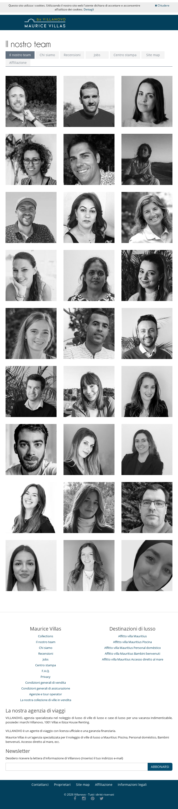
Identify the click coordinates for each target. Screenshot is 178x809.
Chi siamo (47, 55)
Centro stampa (125, 55)
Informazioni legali (132, 784)
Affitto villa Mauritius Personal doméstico (132, 648)
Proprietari (62, 784)
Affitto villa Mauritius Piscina (132, 642)
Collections (45, 636)
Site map (153, 55)
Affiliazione (18, 62)
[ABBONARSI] (77, 767)
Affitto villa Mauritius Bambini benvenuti (132, 653)
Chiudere (162, 5)
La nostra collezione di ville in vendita (45, 700)
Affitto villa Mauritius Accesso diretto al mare (132, 659)
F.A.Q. (45, 671)
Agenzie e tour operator (45, 694)
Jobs (97, 55)
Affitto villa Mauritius (132, 636)
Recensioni (72, 55)
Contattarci (40, 784)
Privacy (46, 677)
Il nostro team (20, 55)
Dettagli (89, 9)
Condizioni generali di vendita (45, 682)
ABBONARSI (160, 766)
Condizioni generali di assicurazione (45, 688)
